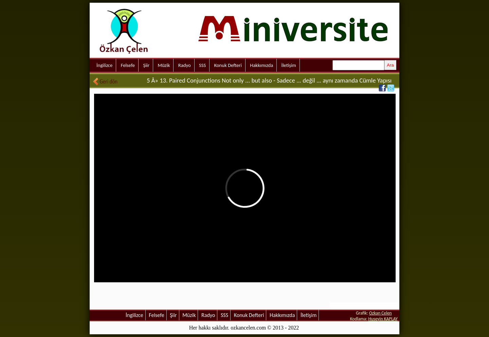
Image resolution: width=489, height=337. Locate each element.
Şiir (146, 65)
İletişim (289, 65)
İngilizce (104, 65)
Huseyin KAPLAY (383, 319)
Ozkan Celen (380, 313)
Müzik (164, 65)
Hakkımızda (261, 65)
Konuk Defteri (228, 65)
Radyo (184, 65)
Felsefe (128, 65)
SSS (202, 65)
